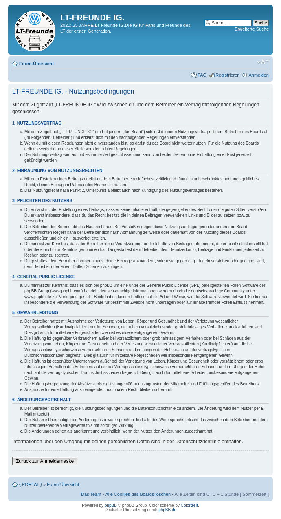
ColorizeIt (189, 505)
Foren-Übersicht (36, 63)
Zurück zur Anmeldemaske (45, 461)
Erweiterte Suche (252, 28)
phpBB (111, 505)
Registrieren (227, 75)
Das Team (91, 494)
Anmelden (258, 75)
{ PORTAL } (30, 484)
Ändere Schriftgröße (263, 62)
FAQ (202, 75)
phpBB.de (167, 510)
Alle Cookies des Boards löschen (138, 494)
